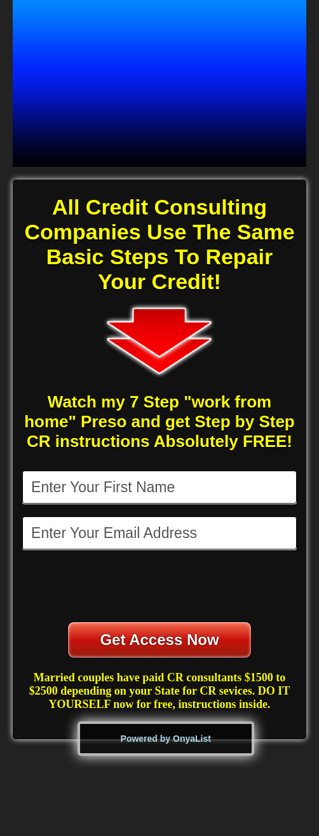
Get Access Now (159, 639)
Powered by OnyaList (166, 738)
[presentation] (160, 587)
